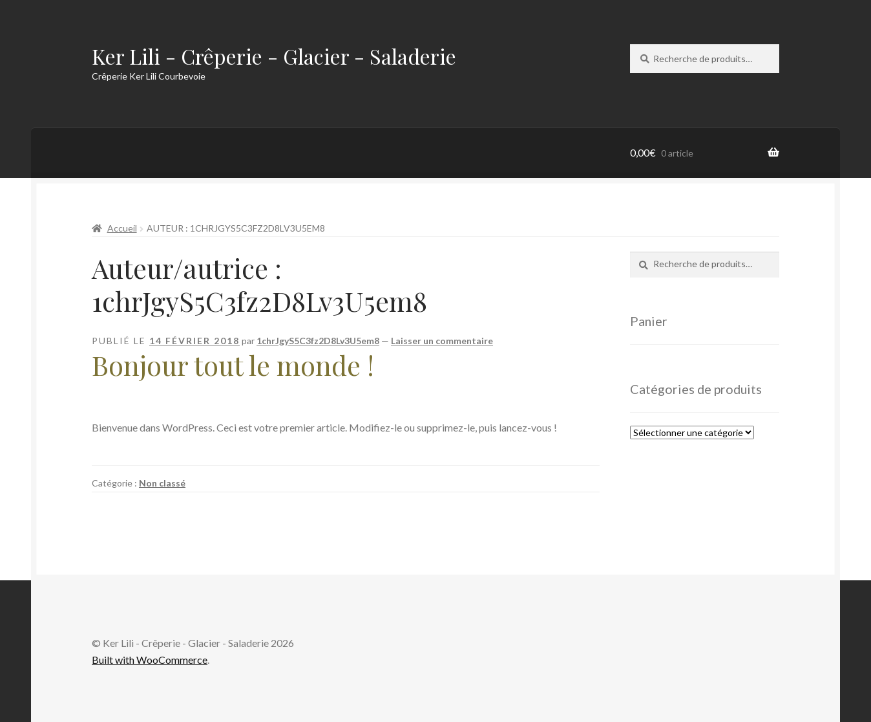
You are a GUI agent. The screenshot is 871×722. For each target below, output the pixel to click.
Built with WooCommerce (149, 659)
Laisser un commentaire (442, 340)
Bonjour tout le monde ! (233, 365)
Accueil (122, 228)
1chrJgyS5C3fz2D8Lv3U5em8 (318, 340)
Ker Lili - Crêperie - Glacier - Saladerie (274, 56)
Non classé (162, 482)
